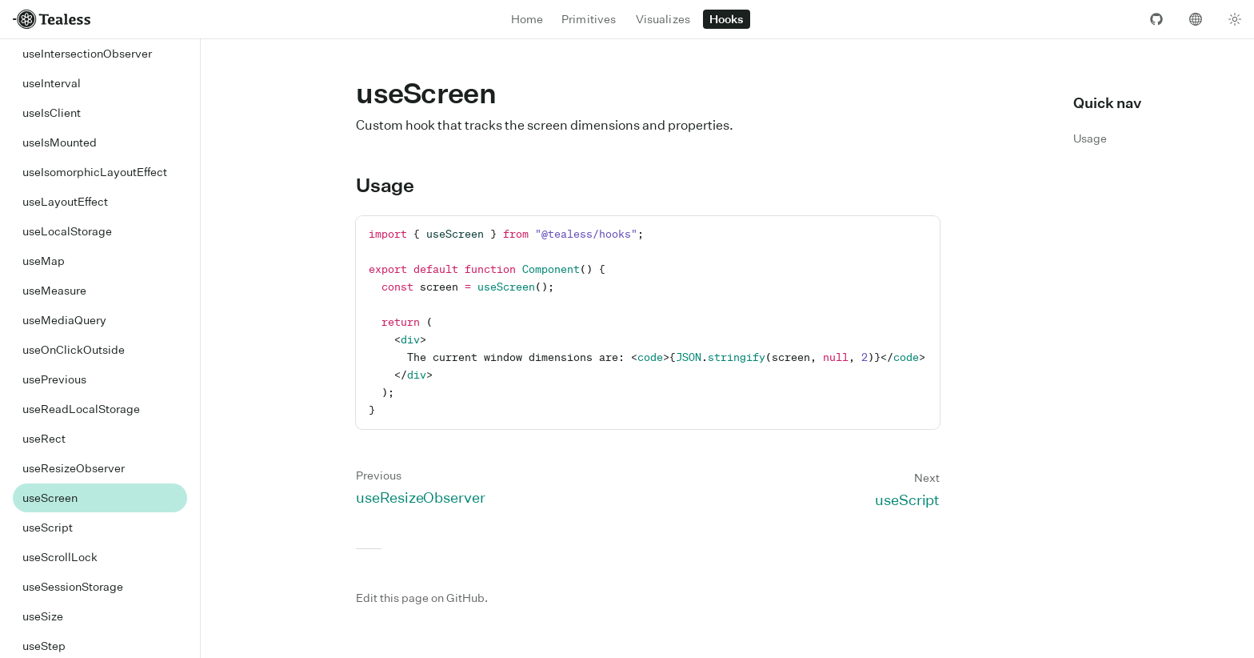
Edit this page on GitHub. (422, 597)
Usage (394, 185)
